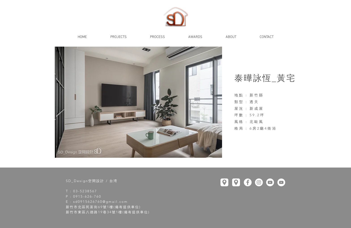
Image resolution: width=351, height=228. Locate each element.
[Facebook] (248, 182)
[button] (138, 102)
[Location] (224, 182)
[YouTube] (270, 182)
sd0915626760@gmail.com (100, 201)
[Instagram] (259, 182)
